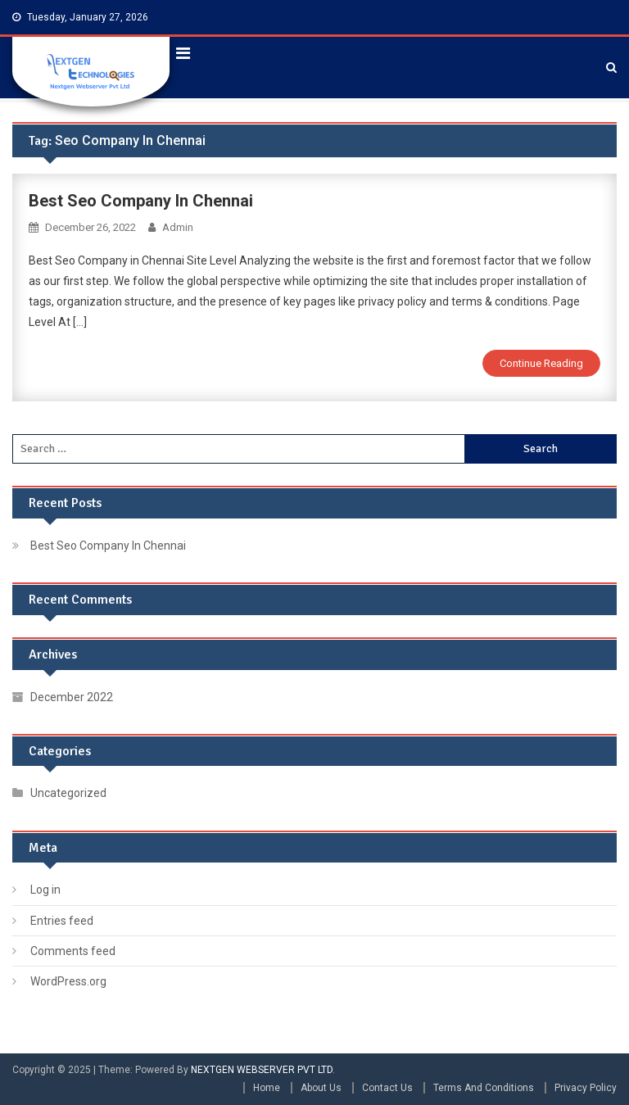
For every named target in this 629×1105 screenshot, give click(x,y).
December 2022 (71, 697)
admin (177, 227)
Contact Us (387, 1088)
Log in (45, 889)
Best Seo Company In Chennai (141, 201)
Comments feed (72, 951)
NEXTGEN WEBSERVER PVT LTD (262, 1070)
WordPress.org (68, 981)
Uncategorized (68, 792)
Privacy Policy (585, 1088)
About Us (321, 1088)
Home (266, 1088)
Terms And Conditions (483, 1088)
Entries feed (61, 920)
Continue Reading (541, 363)
